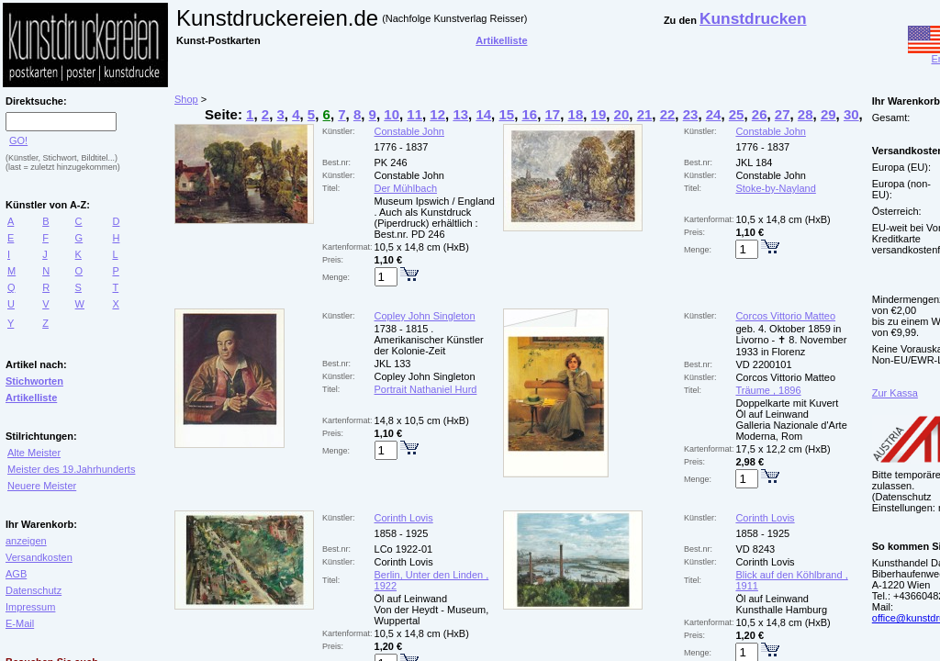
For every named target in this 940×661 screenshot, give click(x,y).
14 (483, 114)
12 (437, 114)
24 (714, 114)
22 (668, 114)
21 (645, 114)
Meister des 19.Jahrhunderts (71, 469)
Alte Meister (34, 452)
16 (529, 114)
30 (851, 114)
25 (736, 114)
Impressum (30, 606)
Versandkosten (39, 557)
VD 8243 (755, 549)
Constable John (409, 131)
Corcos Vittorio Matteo (785, 315)
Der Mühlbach (406, 188)
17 (553, 114)
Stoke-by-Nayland (775, 188)
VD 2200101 (763, 364)
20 (622, 114)
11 (414, 114)
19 (599, 114)
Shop (186, 99)
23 (691, 114)
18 (576, 114)
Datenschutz (34, 590)
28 (805, 114)
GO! (18, 140)
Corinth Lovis (404, 517)
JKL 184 (753, 162)
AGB (16, 573)
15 (506, 114)
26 (759, 114)
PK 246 (391, 162)
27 (782, 114)
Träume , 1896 (767, 390)
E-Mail (20, 623)
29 (828, 114)
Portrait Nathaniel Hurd (426, 389)
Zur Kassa (895, 392)
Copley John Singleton (425, 315)
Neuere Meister (41, 485)
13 (460, 114)
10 (391, 114)
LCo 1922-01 (404, 549)
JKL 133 (393, 363)
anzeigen (26, 540)
